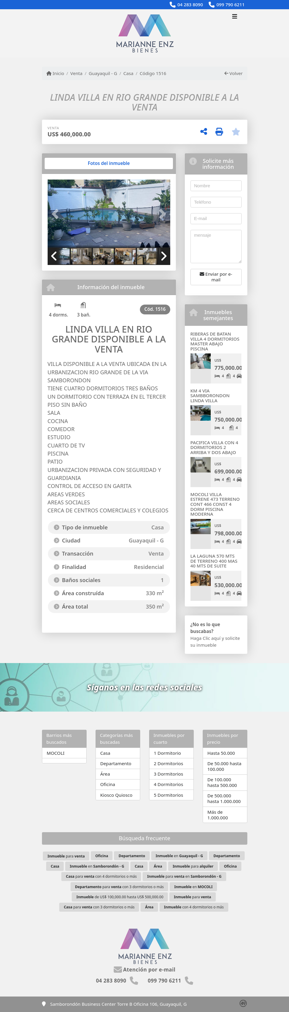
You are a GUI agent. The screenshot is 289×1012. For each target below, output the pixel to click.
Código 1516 (153, 73)
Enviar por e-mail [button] (216, 277)
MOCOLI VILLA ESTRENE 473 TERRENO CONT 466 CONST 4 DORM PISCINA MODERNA (215, 504)
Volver (233, 73)
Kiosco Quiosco (116, 795)
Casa (128, 73)
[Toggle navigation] (235, 17)
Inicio (55, 73)
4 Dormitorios (168, 784)
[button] (57, 214)
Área (105, 774)
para (66, 856)
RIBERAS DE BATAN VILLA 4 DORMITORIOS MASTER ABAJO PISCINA (215, 341)
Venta (76, 73)
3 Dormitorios (168, 774)
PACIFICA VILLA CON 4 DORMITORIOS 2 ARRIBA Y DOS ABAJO (214, 447)
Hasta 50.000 (221, 753)
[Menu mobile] (144, 33)
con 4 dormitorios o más (194, 907)
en (179, 855)
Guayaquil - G (103, 73)
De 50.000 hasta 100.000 (224, 766)
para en (184, 876)
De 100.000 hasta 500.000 (222, 782)
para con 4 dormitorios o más (101, 876)
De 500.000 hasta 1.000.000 (224, 798)
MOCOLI (56, 753)
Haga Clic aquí (205, 638)
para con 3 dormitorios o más (119, 886)
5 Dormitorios (168, 795)
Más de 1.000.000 (217, 815)
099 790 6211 (230, 4)
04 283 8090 (190, 4)
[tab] (70, 163)
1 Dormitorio (167, 753)
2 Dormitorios (168, 763)
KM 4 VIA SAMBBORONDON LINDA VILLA (210, 395)
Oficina (107, 784)
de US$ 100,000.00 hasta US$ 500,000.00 (119, 896)
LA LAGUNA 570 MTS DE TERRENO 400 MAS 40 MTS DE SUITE (214, 561)
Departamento (116, 763)
